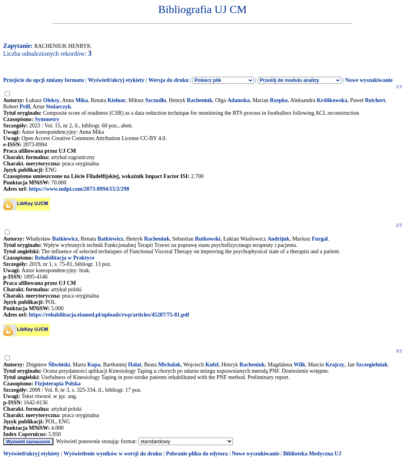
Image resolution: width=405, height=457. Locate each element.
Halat (134, 365)
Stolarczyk (58, 107)
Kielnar (117, 100)
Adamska (238, 100)
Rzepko (279, 100)
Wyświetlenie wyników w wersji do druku (113, 454)
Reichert (375, 100)
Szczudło (155, 100)
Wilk (299, 365)
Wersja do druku (168, 80)
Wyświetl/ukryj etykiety (116, 80)
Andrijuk (278, 239)
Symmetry (47, 119)
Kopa (93, 365)
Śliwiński (59, 365)
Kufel (211, 365)
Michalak (169, 365)
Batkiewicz (65, 239)
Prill (25, 107)
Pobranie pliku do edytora (197, 454)
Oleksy (51, 100)
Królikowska (332, 100)
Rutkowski (208, 239)
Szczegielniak (372, 365)
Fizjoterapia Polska (58, 384)
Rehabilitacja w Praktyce (65, 258)
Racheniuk (199, 100)
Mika (81, 100)
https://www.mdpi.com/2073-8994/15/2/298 (79, 189)
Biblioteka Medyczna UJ (312, 454)
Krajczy (335, 365)
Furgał (319, 239)
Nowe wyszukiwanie (368, 80)
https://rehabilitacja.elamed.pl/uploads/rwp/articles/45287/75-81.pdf (109, 315)
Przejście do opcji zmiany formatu (43, 80)
